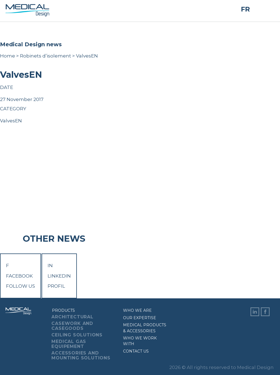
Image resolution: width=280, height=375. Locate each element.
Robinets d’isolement (45, 56)
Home (7, 56)
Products (63, 310)
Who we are (137, 310)
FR (245, 9)
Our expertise (139, 317)
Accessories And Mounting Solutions (80, 355)
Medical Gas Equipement (68, 344)
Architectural (72, 316)
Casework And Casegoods (72, 326)
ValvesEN (11, 120)
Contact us (136, 351)
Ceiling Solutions (77, 335)
